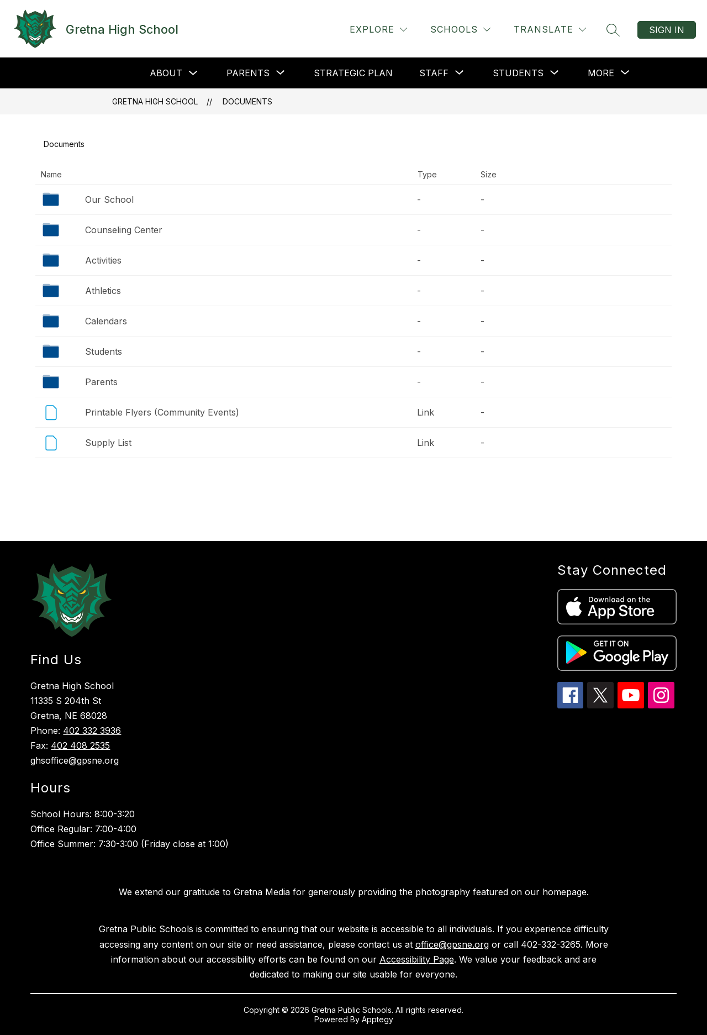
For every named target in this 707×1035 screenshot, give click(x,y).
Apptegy (377, 1019)
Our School (109, 199)
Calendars (106, 321)
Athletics (103, 290)
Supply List (108, 442)
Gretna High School (155, 101)
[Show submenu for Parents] (248, 73)
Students (103, 351)
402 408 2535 (80, 745)
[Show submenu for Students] (518, 73)
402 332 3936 (92, 730)
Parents (101, 381)
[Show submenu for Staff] (434, 73)
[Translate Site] (550, 29)
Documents (247, 101)
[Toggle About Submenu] (193, 73)
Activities (103, 260)
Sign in (666, 29)
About (166, 72)
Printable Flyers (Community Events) (162, 412)
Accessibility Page (416, 959)
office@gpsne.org (452, 944)
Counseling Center (123, 229)
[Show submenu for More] (601, 73)
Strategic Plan (353, 72)
